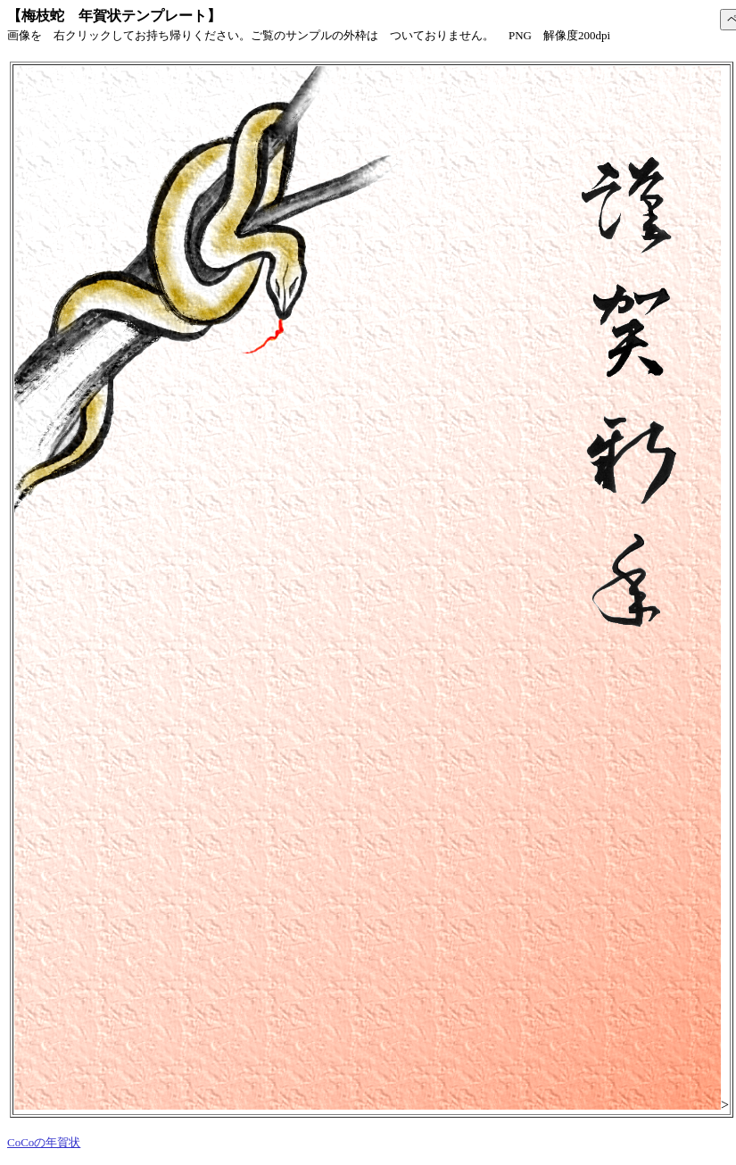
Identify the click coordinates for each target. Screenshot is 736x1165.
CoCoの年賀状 (43, 1142)
